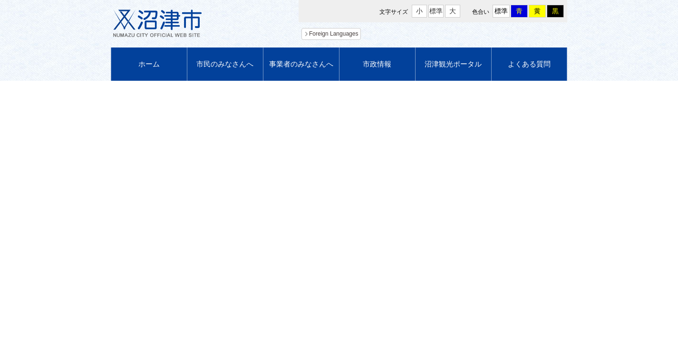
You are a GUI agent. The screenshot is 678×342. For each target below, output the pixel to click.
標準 (436, 11)
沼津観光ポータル (453, 64)
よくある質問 (529, 64)
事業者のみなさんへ (301, 64)
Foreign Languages (333, 33)
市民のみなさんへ (224, 64)
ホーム (149, 64)
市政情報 (377, 64)
